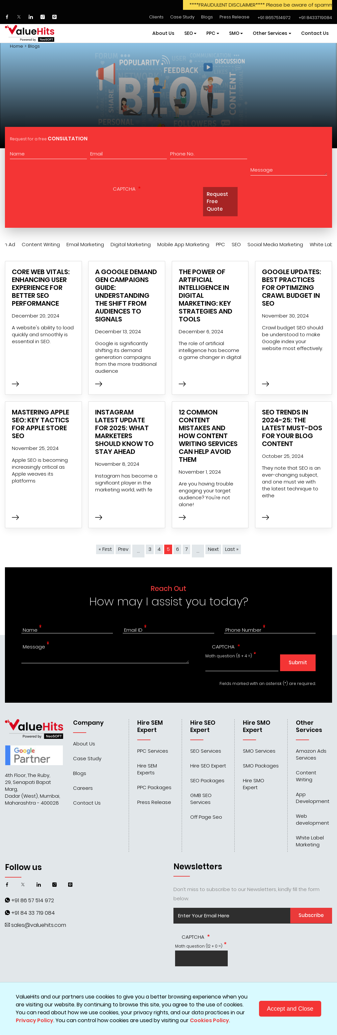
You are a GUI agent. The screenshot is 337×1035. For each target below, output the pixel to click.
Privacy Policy (34, 1020)
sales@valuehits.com (38, 925)
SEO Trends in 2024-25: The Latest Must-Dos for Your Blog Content (292, 428)
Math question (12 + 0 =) (198, 946)
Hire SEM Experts (147, 769)
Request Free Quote (217, 201)
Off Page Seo (206, 816)
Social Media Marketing (275, 244)
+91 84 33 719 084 (33, 913)
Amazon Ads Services (311, 754)
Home (16, 46)
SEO (236, 244)
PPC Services (152, 750)
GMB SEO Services (201, 799)
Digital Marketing (131, 244)
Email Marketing (85, 244)
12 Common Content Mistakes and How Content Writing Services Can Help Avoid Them (208, 436)
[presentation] (156, 207)
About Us (163, 33)
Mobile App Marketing (183, 244)
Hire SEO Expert (208, 765)
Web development (312, 819)
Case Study (182, 17)
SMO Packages (261, 765)
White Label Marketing (310, 841)
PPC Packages (154, 787)
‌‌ (273, 17)
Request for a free (49, 138)
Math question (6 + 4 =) (228, 656)
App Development (312, 798)
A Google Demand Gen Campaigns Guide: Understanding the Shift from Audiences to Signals (126, 295)
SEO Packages (207, 780)
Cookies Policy (209, 1020)
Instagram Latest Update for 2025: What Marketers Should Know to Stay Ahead (124, 432)
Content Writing (41, 244)
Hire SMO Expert (253, 784)
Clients (156, 17)
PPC (220, 244)
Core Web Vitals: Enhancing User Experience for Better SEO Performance (41, 287)
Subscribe (311, 915)
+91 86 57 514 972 (32, 900)
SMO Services (259, 750)
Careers (83, 788)
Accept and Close (290, 1008)
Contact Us (315, 33)
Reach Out (168, 588)
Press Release (234, 17)
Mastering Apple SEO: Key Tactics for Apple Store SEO (40, 424)
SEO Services (205, 750)
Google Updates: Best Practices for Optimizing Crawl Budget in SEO (291, 287)
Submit (298, 662)
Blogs (207, 17)
